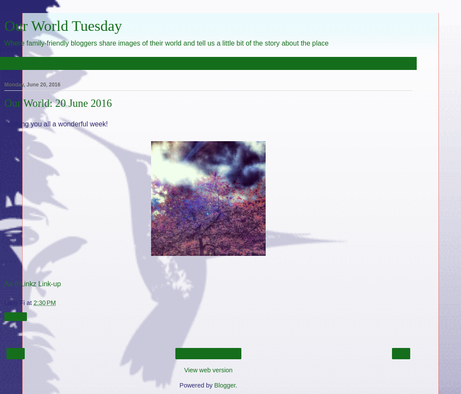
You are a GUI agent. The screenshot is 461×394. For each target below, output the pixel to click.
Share (16, 317)
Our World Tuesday (63, 25)
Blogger (225, 385)
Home (208, 354)
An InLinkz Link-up (32, 284)
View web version (208, 370)
